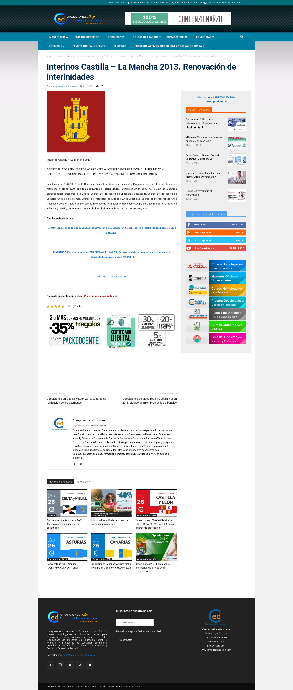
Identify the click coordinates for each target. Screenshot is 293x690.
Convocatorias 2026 (146, 515)
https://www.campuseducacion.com (89, 425)
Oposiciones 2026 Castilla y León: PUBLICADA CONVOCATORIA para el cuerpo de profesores (155, 524)
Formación (58, 46)
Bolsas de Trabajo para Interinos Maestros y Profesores (85, 56)
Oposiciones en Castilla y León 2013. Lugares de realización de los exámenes (76, 400)
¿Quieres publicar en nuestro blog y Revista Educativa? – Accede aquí (206, 2)
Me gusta (238, 224)
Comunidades (207, 37)
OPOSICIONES (117, 37)
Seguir (240, 232)
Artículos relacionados (60, 481)
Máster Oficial (59, 37)
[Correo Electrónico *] (135, 622)
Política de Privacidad (149, 631)
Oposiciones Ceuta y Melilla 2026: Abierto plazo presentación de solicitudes (65, 524)
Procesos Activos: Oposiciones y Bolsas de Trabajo (170, 46)
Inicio (49, 56)
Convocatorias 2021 (146, 559)
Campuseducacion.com (64, 86)
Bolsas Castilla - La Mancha (133, 56)
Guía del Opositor (88, 37)
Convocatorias (178, 37)
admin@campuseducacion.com (78, 655)
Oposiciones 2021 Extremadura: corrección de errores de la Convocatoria (153, 568)
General (51, 515)
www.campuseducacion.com (216, 649)
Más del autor (83, 481)
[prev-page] (49, 579)
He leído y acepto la (138, 631)
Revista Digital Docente (90, 46)
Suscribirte (237, 248)
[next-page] (55, 579)
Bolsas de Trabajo (147, 37)
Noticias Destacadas (198, 110)
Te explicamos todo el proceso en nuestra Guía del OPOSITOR (136, 2)
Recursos (121, 46)
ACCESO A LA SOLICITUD (112, 276)
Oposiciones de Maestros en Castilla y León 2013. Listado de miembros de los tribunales (149, 400)
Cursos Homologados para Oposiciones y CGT (105, 514)
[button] (241, 37)
